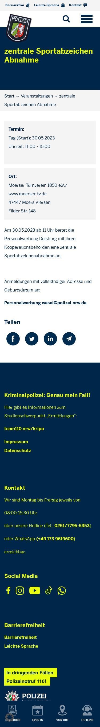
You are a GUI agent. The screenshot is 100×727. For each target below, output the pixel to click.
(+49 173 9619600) (55, 539)
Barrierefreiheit (20, 638)
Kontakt (78, 5)
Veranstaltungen (37, 96)
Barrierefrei (17, 5)
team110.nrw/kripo (24, 429)
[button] (9, 717)
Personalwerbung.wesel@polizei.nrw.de (45, 303)
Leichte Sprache (49, 5)
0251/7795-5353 (72, 526)
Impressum (16, 442)
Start (9, 96)
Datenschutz (17, 451)
